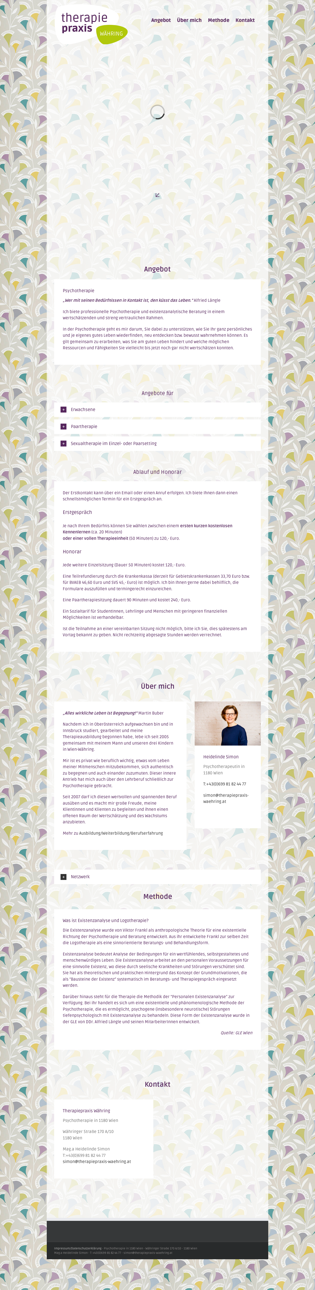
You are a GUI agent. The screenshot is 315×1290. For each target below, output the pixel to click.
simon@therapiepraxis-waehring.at (97, 1161)
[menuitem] (161, 20)
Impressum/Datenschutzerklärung (77, 1248)
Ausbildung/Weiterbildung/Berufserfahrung (121, 833)
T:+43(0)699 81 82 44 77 (224, 784)
